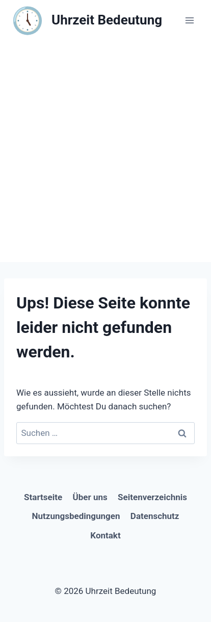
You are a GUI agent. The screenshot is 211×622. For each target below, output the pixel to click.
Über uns (90, 497)
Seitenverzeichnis (152, 497)
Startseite (43, 497)
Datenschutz (154, 516)
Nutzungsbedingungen (76, 516)
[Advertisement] (105, 151)
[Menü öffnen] (189, 20)
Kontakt (105, 535)
